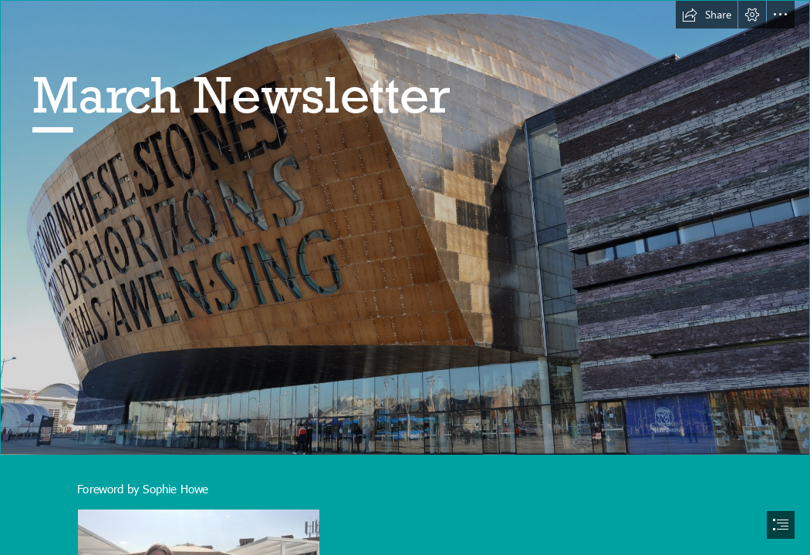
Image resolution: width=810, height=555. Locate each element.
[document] (405, 277)
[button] (706, 15)
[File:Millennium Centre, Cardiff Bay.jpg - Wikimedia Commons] (405, 228)
